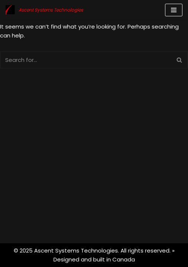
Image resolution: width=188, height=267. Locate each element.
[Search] (85, 60)
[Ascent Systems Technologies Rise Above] (44, 9)
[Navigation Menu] (173, 10)
